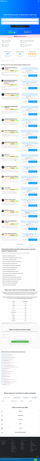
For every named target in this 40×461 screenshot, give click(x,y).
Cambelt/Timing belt (33, 445)
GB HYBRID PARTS (6, 360)
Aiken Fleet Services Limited (7, 354)
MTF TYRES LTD (5, 368)
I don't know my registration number (20, 339)
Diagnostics (20, 415)
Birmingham (7, 225)
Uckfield (6, 191)
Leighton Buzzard (11, 179)
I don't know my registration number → (20, 28)
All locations (22, 449)
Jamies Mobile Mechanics (10, 130)
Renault (13, 317)
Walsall (11, 371)
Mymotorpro (5, 374)
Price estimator (13, 449)
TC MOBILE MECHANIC (7, 382)
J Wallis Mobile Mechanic (7, 362)
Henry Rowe (7, 187)
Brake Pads (32, 444)
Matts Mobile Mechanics (10, 233)
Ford (23, 98)
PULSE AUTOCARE (6, 376)
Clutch (31, 446)
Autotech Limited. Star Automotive (8, 357)
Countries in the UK (6, 397)
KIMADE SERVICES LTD (11, 119)
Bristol (22, 445)
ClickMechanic (3, 60)
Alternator (31, 450)
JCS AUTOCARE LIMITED (7, 365)
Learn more (21, 459)
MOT (20, 423)
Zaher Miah (4, 384)
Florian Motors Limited (10, 166)
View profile (25, 75)
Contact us (3, 444)
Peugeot (13, 315)
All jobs (31, 451)
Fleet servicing (13, 445)
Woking (13, 379)
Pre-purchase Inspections (20, 432)
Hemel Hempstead (14, 381)
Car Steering (6, 60)
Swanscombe (7, 202)
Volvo (23, 192)
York (10, 373)
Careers (12, 450)
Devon (13, 358)
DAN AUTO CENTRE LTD (11, 142)
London (6, 122)
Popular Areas (26, 397)
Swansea (12, 382)
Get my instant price (32, 75)
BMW (22, 213)
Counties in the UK (17, 397)
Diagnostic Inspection (33, 449)
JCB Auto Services (6, 363)
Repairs (20, 411)
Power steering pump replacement (31, 123)
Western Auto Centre (10, 199)
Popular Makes (34, 397)
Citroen (23, 225)
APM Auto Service (9, 210)
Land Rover (23, 84)
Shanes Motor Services (6, 381)
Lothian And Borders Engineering (8, 366)
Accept (35, 459)
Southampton (7, 145)
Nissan (22, 180)
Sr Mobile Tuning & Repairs (11, 176)
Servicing (20, 419)
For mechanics (13, 446)
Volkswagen (24, 72)
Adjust (32, 459)
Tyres (20, 428)
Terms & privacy (13, 451)
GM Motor (7, 155)
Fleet (12, 355)
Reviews (12, 444)
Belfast (9, 368)
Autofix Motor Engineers (7, 355)
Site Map (3, 457)
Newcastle (22, 446)
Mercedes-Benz (13, 312)
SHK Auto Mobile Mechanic (7, 379)
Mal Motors (4, 370)
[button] (39, 1)
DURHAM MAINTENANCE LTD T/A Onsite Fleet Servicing (10, 82)
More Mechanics (20, 244)
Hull (7, 370)
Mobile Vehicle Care (6, 373)
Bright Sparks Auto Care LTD (7, 358)
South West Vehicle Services (12, 93)
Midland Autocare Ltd (6, 371)
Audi (13, 303)
